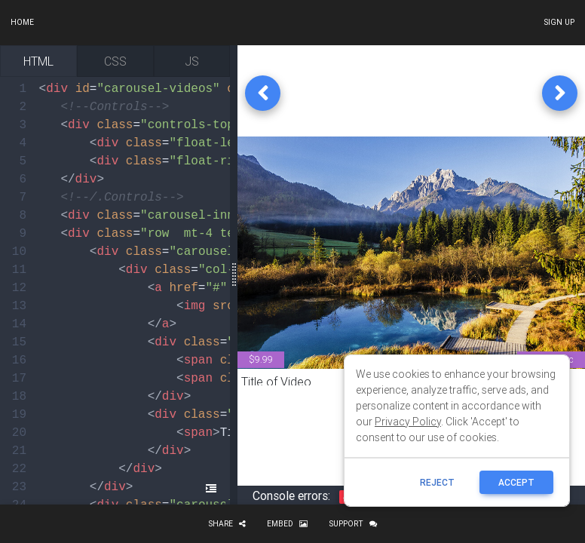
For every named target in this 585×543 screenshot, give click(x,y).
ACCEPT (516, 482)
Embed (287, 524)
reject (437, 482)
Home (22, 22)
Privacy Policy (408, 421)
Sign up (559, 22)
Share (227, 524)
